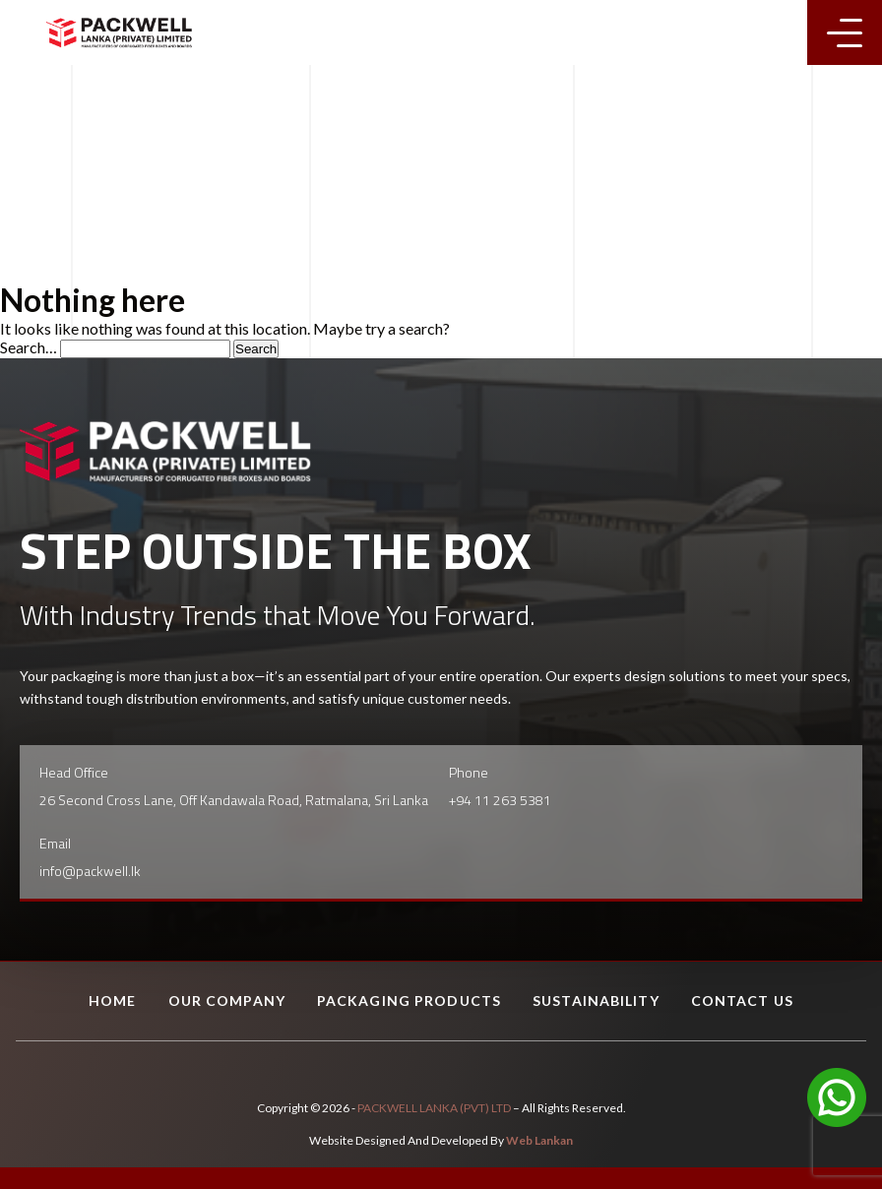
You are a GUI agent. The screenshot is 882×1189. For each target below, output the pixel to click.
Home (112, 1000)
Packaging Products (409, 1000)
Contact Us (742, 1000)
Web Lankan (539, 1140)
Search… (28, 347)
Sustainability (596, 1000)
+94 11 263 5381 (500, 799)
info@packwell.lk (90, 870)
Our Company (226, 1000)
